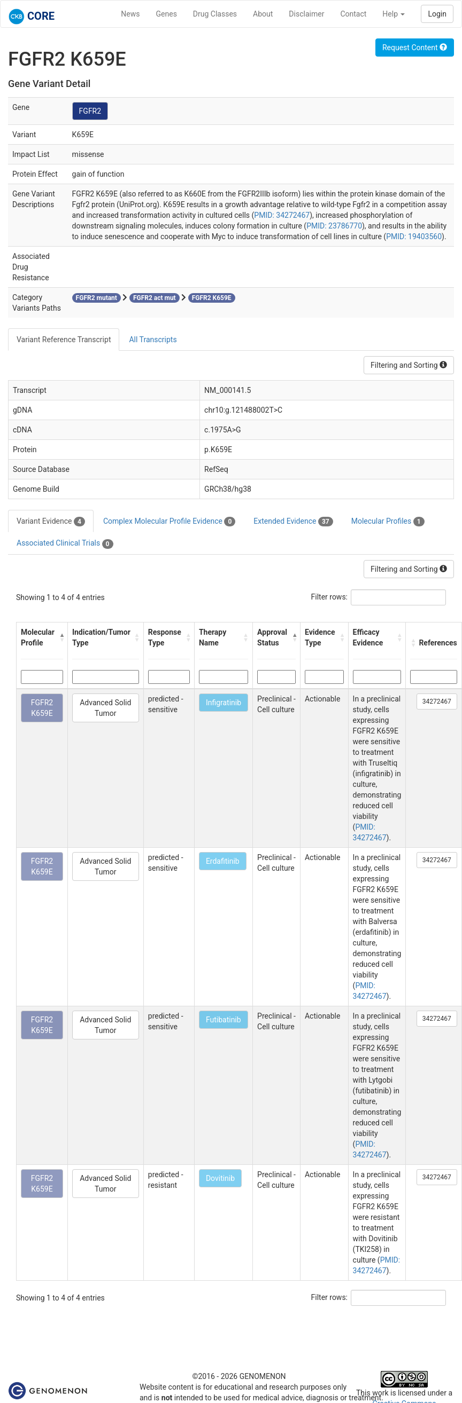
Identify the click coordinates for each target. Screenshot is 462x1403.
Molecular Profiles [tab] (388, 521)
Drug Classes (215, 14)
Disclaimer (306, 14)
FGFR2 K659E (42, 708)
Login (437, 14)
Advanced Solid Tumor (105, 708)
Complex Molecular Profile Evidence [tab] (169, 521)
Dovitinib (220, 1178)
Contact (353, 14)
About (263, 14)
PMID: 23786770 (334, 226)
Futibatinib (223, 1019)
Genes (166, 14)
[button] (61, 637)
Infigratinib (223, 702)
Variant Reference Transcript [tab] (64, 339)
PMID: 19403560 (414, 236)
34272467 (436, 701)
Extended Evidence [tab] (293, 521)
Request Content (414, 47)
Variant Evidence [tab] (51, 521)
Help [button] (393, 14)
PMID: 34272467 (282, 215)
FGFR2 (90, 111)
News (130, 14)
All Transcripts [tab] (152, 339)
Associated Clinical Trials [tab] (65, 543)
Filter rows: (329, 597)
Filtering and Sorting (409, 365)
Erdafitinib (223, 861)
